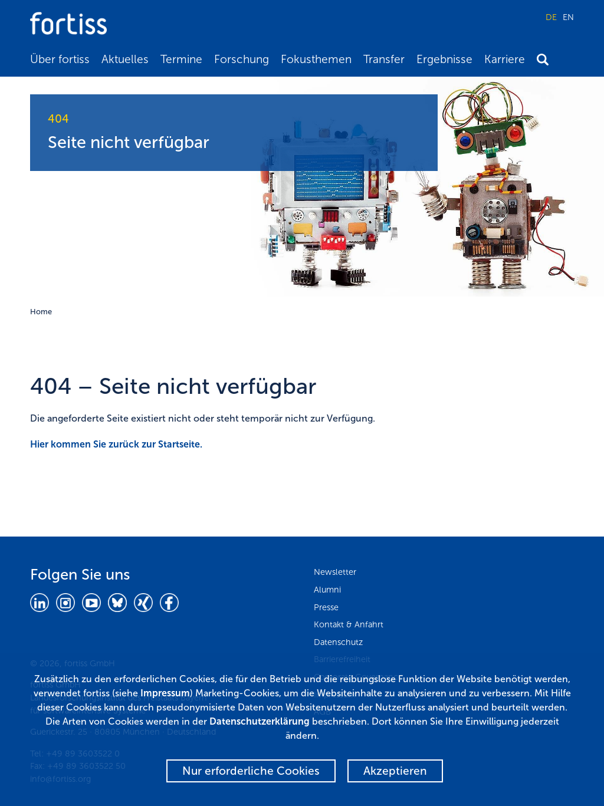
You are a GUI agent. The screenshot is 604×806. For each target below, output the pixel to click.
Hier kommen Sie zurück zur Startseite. (116, 444)
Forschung (241, 59)
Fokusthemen (316, 59)
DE (551, 17)
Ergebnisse (444, 59)
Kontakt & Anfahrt (348, 624)
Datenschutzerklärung (259, 721)
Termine (181, 59)
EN (568, 17)
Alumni (327, 589)
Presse (326, 607)
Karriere (504, 59)
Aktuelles (125, 59)
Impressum (165, 693)
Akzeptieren (395, 771)
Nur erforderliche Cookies (251, 771)
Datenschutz (338, 642)
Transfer (384, 59)
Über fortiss (60, 59)
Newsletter (335, 572)
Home (41, 311)
